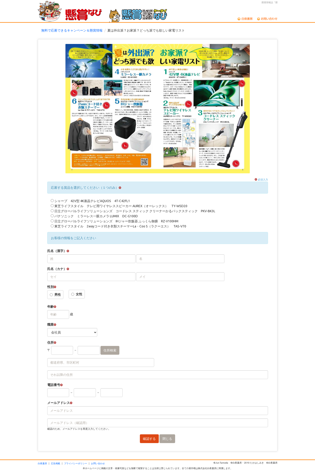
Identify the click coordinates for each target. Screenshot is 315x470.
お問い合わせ (267, 18)
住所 (50, 342)
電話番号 (53, 385)
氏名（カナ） (57, 269)
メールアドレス (58, 403)
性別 (50, 287)
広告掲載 (55, 463)
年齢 (50, 306)
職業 (50, 324)
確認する (149, 439)
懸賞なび (83, 15)
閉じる (167, 439)
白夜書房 (245, 18)
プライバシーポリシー (75, 463)
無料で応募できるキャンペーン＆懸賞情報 (72, 30)
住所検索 (109, 350)
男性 (55, 294)
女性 (76, 294)
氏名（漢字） (57, 251)
